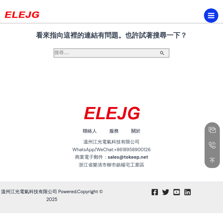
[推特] (165, 192)
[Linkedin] (187, 192)
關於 (136, 131)
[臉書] (154, 192)
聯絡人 (90, 131)
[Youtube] (176, 192)
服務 (114, 131)
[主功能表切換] (211, 15)
